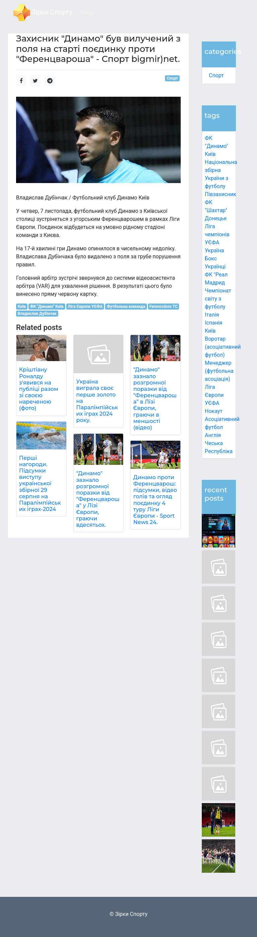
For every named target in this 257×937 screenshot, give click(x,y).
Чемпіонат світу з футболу (218, 298)
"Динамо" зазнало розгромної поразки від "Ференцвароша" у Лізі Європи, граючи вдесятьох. (97, 499)
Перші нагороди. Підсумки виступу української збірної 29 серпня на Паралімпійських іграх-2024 (40, 484)
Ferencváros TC (164, 306)
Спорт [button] (87, 12)
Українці (215, 266)
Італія (212, 315)
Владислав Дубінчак (37, 313)
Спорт (216, 75)
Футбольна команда (126, 306)
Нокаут (214, 411)
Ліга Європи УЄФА (214, 395)
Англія (213, 435)
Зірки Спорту (42, 12)
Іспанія (214, 323)
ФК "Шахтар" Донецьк (216, 210)
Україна (214, 250)
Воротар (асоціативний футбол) (223, 347)
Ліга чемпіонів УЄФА (217, 234)
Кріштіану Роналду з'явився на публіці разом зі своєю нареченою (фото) (38, 388)
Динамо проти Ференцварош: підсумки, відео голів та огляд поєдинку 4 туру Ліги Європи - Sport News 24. (155, 499)
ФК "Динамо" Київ (216, 146)
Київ (210, 331)
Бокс (211, 258)
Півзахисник (220, 194)
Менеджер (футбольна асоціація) (219, 371)
